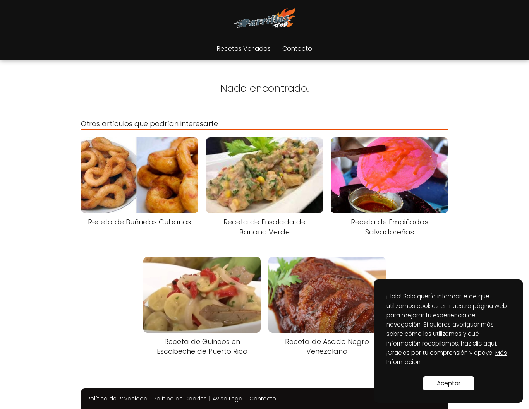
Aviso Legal (228, 398)
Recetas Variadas (244, 48)
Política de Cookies (180, 398)
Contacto (297, 48)
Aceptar (448, 383)
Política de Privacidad (117, 398)
